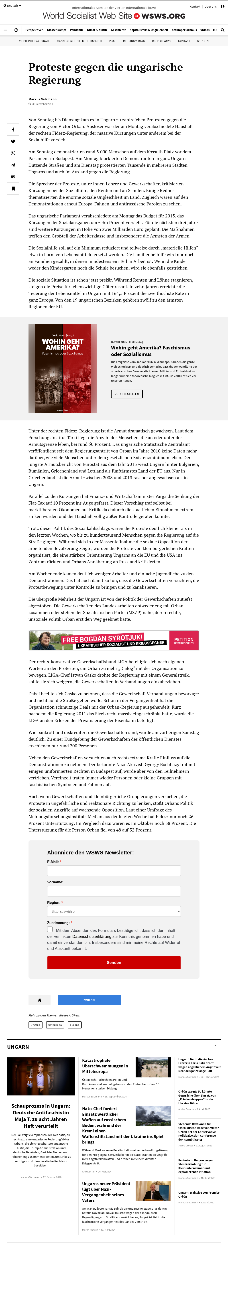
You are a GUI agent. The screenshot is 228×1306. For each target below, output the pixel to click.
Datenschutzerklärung (91, 936)
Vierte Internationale (34, 41)
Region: (54, 902)
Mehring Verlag (134, 41)
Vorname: (55, 882)
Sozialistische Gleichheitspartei (79, 41)
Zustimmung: (58, 923)
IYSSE (112, 41)
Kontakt (195, 6)
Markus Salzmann (42, 99)
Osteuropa (55, 1024)
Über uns (211, 6)
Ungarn (35, 1024)
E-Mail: (53, 862)
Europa (74, 1024)
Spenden (203, 41)
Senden (114, 962)
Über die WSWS (161, 41)
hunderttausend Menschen (117, 535)
